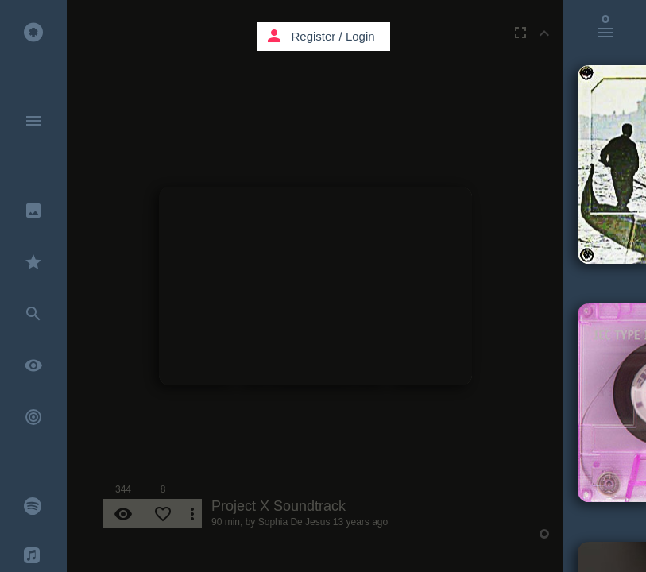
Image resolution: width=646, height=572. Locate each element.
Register (314, 36)
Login (360, 36)
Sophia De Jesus (294, 522)
